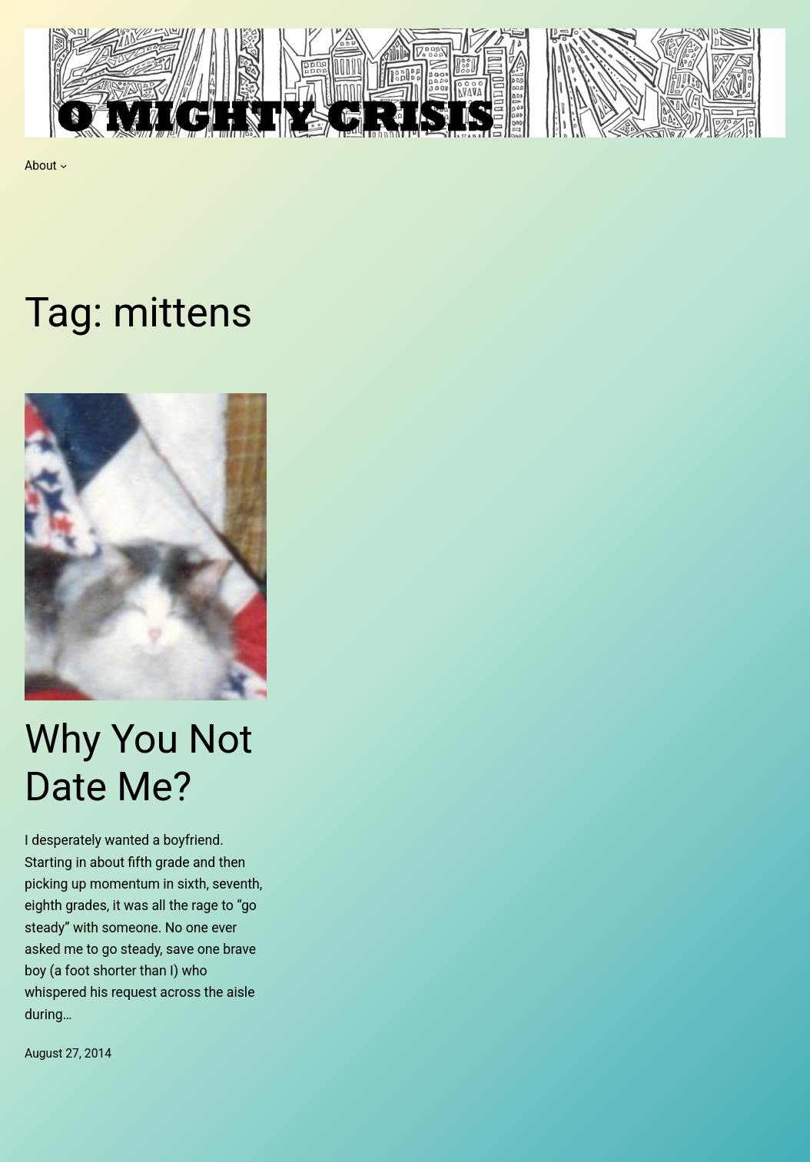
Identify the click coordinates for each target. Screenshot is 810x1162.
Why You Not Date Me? (139, 763)
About (41, 165)
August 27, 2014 (68, 1053)
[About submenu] (63, 165)
